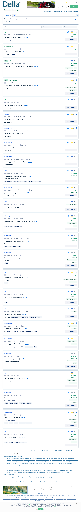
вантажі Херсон (32, 472)
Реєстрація (74, 6)
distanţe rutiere (50, 477)
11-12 (47, 450)
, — (19, 221)
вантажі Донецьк (24, 468)
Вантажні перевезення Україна (10, 456)
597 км (31, 176)
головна (38, 493)
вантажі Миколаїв (31, 470)
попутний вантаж (33, 499)
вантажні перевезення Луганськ (58, 460)
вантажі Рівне (53, 470)
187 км (30, 162)
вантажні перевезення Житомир (53, 458)
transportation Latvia (66, 476)
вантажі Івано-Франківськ (50, 468)
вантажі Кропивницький (67, 468)
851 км (26, 398)
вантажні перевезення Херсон (13, 464)
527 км (29, 193)
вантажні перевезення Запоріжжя (67, 458)
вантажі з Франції (43, 497)
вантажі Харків (26, 472)
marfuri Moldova (39, 481)
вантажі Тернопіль (10, 472)
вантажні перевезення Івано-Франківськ (15, 460)
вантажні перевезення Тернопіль (41, 463)
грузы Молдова (24, 481)
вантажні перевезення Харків (69, 463)
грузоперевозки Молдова (34, 476)
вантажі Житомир (32, 468)
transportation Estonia (21, 477)
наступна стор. (58, 450)
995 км (37, 221)
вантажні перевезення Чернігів (69, 464)
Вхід (62, 6)
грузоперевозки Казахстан (22, 476)
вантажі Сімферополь (60, 470)
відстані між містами (30, 477)
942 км (26, 105)
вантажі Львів (24, 470)
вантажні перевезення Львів (12, 461)
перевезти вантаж (25, 499)
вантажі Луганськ (10, 470)
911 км (27, 241)
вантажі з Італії (71, 497)
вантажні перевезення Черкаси (42, 464)
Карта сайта (72, 495)
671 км (24, 314)
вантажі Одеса (38, 470)
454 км (25, 297)
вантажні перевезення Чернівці (56, 464)
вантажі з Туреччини (52, 497)
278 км (27, 378)
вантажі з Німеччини (33, 497)
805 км (23, 417)
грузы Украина (10, 481)
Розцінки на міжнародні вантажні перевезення (44, 495)
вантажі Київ (58, 468)
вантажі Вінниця (10, 468)
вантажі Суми (69, 470)
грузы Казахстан (16, 481)
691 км (24, 52)
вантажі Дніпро (17, 468)
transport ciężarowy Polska (55, 476)
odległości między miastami (40, 477)
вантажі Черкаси (50, 472)
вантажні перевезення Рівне (65, 461)
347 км (25, 359)
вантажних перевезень (73, 487)
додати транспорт (57, 11)
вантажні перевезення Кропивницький (43, 460)
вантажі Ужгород (18, 472)
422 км (23, 437)
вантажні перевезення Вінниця (13, 458)
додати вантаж (47, 11)
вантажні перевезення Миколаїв (25, 461)
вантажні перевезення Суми (28, 463)
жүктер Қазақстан (31, 481)
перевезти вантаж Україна (60, 499)
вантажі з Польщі (24, 497)
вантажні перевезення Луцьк (72, 460)
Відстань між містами (58, 495)
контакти (42, 493)
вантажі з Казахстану (62, 497)
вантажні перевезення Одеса (39, 461)
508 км (36, 66)
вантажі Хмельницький (41, 472)
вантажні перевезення (71, 499)
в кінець (68, 450)
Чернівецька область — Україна (18, 19)
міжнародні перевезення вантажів (45, 499)
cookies (29, 504)
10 (44, 450)
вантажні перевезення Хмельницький (27, 464)
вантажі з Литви (7, 499)
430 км (25, 258)
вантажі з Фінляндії (15, 499)
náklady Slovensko (47, 481)
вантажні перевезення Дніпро (26, 458)
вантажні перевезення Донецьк (39, 458)
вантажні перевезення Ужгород (55, 463)
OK (40, 509)
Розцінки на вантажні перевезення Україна (27, 495)
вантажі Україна (16, 497)
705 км (26, 329)
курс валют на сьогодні (40, 500)
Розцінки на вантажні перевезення (11, 495)
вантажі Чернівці (57, 472)
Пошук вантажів (7, 479)
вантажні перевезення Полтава (52, 461)
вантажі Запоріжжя (40, 468)
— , (18, 66)
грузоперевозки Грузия (45, 476)
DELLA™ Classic (66, 495)
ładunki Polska (54, 481)
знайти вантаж (9, 497)
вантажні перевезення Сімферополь (14, 463)
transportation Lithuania (11, 477)
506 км (27, 277)
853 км (28, 37)
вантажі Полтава (45, 470)
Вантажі (19, 467)
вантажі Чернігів (65, 472)
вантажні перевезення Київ (29, 460)
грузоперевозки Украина (12, 476)
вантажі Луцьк (17, 470)
